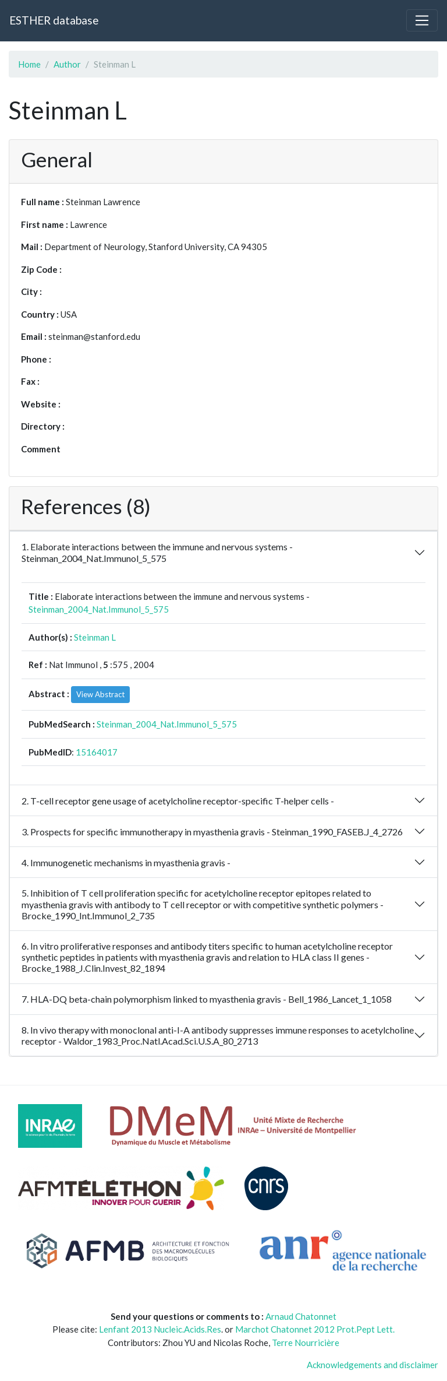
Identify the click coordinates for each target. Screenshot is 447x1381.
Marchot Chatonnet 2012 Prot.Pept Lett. (315, 1329)
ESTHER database (53, 20)
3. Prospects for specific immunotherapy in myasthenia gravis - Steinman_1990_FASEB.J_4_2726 (212, 831)
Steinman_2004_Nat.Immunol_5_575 (99, 609)
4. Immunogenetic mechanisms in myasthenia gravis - (126, 862)
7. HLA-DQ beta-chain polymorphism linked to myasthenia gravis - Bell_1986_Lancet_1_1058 (207, 998)
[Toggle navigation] (422, 20)
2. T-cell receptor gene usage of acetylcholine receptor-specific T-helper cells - (178, 800)
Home (29, 64)
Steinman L (95, 637)
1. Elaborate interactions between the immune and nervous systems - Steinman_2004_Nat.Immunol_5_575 (157, 552)
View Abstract (100, 694)
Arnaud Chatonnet (300, 1316)
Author (67, 64)
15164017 (97, 752)
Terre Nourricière (305, 1342)
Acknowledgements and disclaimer (372, 1364)
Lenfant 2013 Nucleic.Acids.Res (160, 1329)
